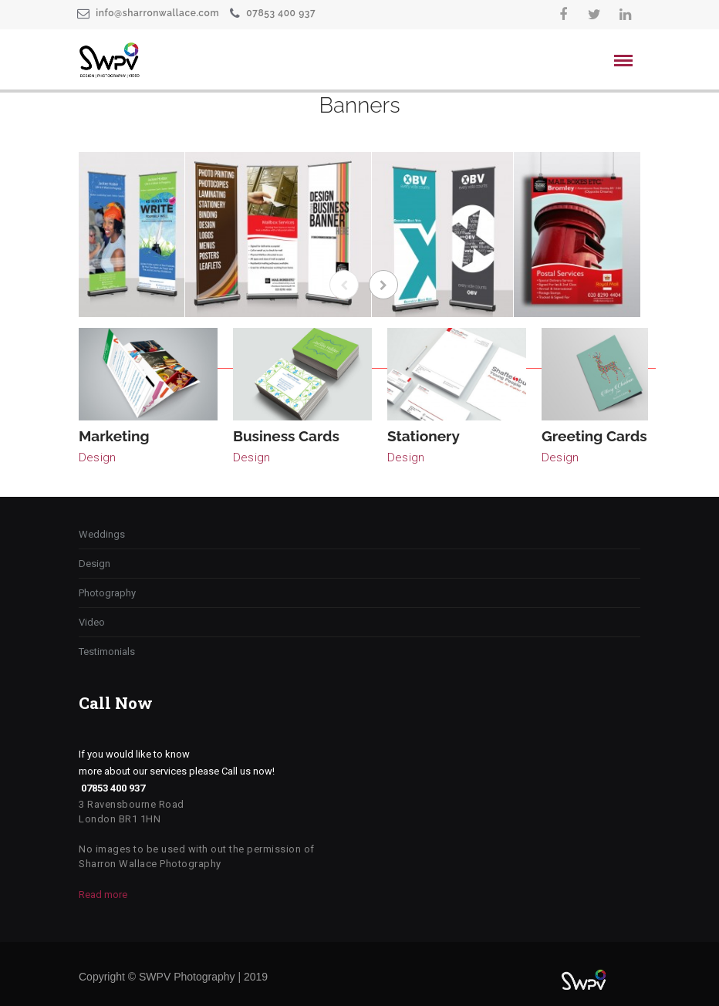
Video (92, 622)
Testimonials (107, 651)
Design (97, 457)
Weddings (102, 534)
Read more (103, 894)
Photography (107, 593)
